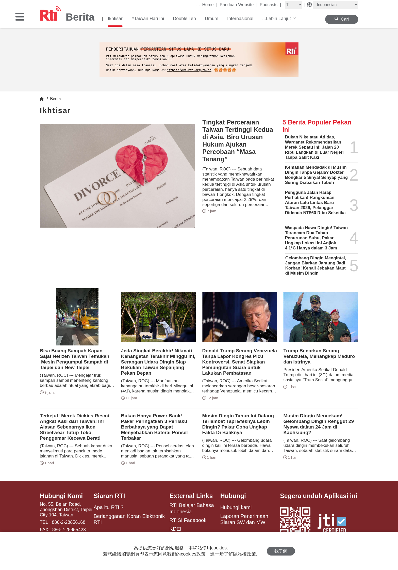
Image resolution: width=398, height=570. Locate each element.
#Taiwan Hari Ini (147, 18)
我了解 (280, 551)
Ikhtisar (115, 18)
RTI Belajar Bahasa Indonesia (191, 508)
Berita (55, 99)
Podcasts (270, 4)
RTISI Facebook (187, 520)
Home (209, 4)
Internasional (240, 18)
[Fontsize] (293, 5)
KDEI (175, 529)
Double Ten (184, 18)
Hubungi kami (236, 507)
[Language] (335, 5)
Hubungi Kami (61, 495)
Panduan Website (239, 4)
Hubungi (233, 495)
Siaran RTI (109, 495)
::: (198, 4)
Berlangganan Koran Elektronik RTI (129, 519)
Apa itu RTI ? (109, 507)
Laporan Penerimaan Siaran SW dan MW (244, 519)
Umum (211, 18)
